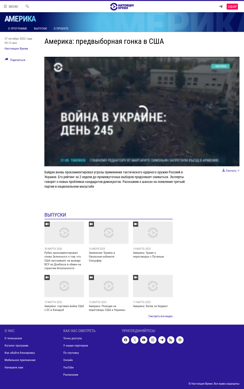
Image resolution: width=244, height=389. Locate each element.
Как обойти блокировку (20, 353)
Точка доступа (72, 338)
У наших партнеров (75, 345)
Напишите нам (14, 367)
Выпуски (40, 28)
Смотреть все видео (160, 316)
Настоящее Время (16, 48)
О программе (17, 28)
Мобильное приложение (20, 360)
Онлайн (68, 360)
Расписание (70, 374)
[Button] (15, 60)
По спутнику (71, 353)
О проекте (61, 28)
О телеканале (13, 338)
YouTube (68, 367)
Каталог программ (16, 345)
